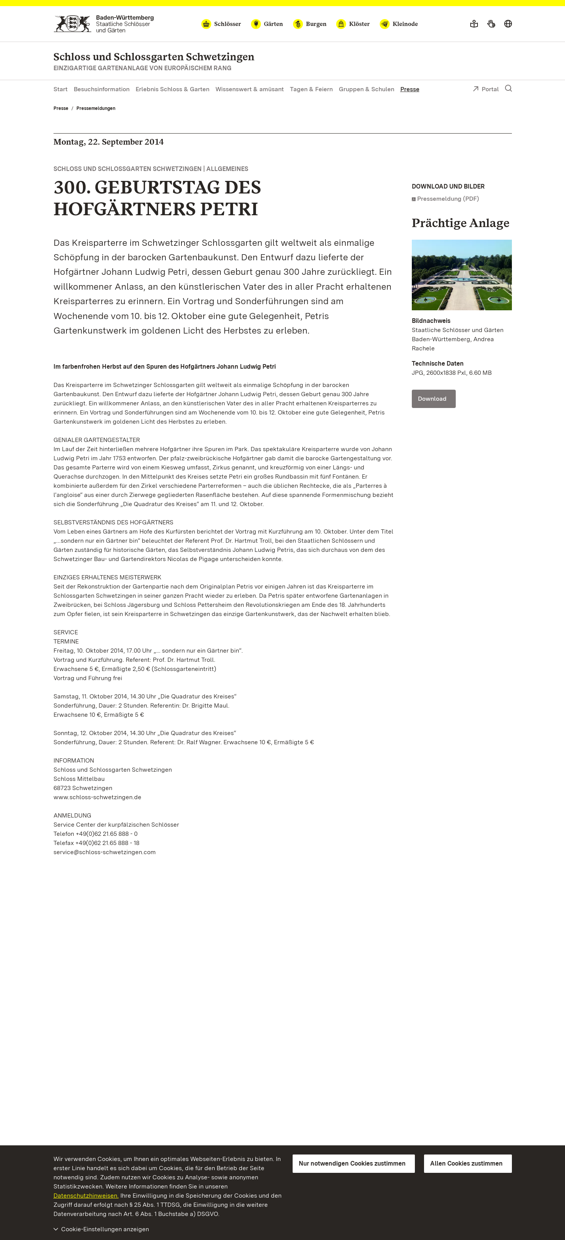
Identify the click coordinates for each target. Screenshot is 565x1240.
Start (60, 89)
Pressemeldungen (95, 108)
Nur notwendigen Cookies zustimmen (352, 1163)
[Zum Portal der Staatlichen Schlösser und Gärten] (103, 23)
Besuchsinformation (102, 89)
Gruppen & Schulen (366, 89)
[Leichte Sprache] (474, 24)
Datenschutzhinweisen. (86, 1195)
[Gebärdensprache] (491, 24)
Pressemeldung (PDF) (448, 198)
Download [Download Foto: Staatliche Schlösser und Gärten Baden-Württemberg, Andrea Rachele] (432, 398)
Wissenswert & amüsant (249, 89)
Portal (486, 89)
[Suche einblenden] (508, 88)
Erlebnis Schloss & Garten (172, 89)
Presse (409, 89)
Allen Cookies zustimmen (466, 1163)
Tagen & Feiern (311, 89)
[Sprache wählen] (508, 24)
